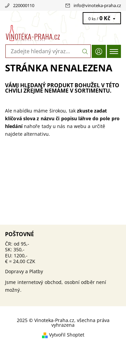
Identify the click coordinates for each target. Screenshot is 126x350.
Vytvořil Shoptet (66, 334)
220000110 (23, 5)
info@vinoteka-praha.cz (97, 5)
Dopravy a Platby (24, 271)
